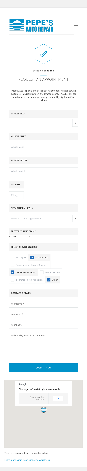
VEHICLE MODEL (19, 160)
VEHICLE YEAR (18, 113)
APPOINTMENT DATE (22, 207)
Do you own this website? (37, 398)
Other (52, 279)
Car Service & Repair (23, 272)
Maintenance (39, 257)
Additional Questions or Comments (43, 346)
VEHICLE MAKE (18, 136)
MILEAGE (15, 184)
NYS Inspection (50, 272)
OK (58, 398)
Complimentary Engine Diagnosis (29, 265)
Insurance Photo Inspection (27, 279)
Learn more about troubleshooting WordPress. (27, 459)
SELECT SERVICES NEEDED (24, 246)
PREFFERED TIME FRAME (23, 231)
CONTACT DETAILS (21, 293)
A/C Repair (18, 257)
